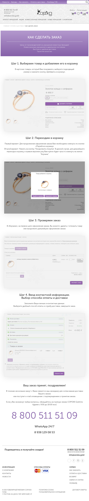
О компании (8, 470)
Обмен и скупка (76, 480)
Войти (72, 10)
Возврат (73, 477)
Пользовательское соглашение (52, 492)
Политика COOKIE (46, 490)
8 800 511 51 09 (11, 10)
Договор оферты (79, 490)
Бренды (14, 2)
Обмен (5, 6)
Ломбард (73, 483)
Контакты (13, 6)
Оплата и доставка (38, 2)
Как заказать (23, 2)
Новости (5, 2)
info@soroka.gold (11, 16)
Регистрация (82, 10)
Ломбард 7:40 (52, 2)
